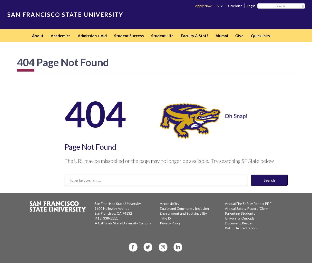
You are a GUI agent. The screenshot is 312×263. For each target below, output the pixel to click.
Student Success (129, 35)
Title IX (165, 218)
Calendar (235, 6)
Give (239, 35)
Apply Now (203, 6)
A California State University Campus (123, 223)
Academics (60, 35)
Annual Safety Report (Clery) (247, 208)
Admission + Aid (92, 35)
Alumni (221, 35)
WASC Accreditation (241, 228)
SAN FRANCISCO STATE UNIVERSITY (65, 14)
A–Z (219, 6)
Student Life (162, 35)
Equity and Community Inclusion (184, 208)
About (37, 35)
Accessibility (169, 203)
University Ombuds (239, 218)
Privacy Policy (170, 223)
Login (251, 6)
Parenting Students (240, 213)
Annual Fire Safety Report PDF (248, 203)
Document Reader (239, 223)
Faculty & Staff (194, 35)
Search (269, 180)
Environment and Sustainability (183, 213)
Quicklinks (264, 37)
